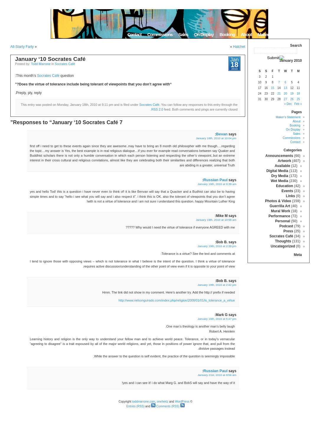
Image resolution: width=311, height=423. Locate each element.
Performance (279, 216)
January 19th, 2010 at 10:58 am (216, 219)
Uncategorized (283, 246)
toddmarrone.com (143, 401)
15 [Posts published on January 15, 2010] (272, 88)
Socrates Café (65, 64)
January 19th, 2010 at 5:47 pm (216, 318)
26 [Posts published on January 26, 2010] (292, 99)
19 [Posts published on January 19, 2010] (292, 93)
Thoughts (283, 241)
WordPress (182, 401)
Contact (134, 34)
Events (287, 191)
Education (284, 186)
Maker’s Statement (274, 34)
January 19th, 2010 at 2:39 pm (216, 246)
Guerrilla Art (280, 206)
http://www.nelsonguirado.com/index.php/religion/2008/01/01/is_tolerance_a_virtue (177, 300)
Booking (227, 34)
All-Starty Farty (22, 47)
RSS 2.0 (157, 109)
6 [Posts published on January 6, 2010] (286, 82)
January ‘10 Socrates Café (50, 59)
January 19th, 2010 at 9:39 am (216, 184)
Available (282, 166)
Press (288, 231)
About (246, 34)
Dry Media (279, 176)
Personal (282, 221)
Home (302, 34)
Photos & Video (278, 201)
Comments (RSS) (165, 406)
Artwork (284, 161)
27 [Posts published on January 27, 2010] (285, 99)
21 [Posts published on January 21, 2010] (279, 93)
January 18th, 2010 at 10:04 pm (216, 138)
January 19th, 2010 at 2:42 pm (216, 284)
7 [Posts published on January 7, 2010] (279, 82)
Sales (183, 34)
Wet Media (279, 181)
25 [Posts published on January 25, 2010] (298, 99)
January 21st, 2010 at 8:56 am (217, 375)
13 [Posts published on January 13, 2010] (285, 88)
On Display (204, 34)
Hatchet (239, 47)
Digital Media (277, 171)
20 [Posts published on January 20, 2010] (285, 93)
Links (290, 196)
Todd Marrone (41, 64)
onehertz (162, 401)
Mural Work (280, 211)
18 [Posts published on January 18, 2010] (298, 93)
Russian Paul (215, 180)
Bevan (221, 134)
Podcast (286, 226)
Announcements (279, 156)
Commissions (159, 34)
